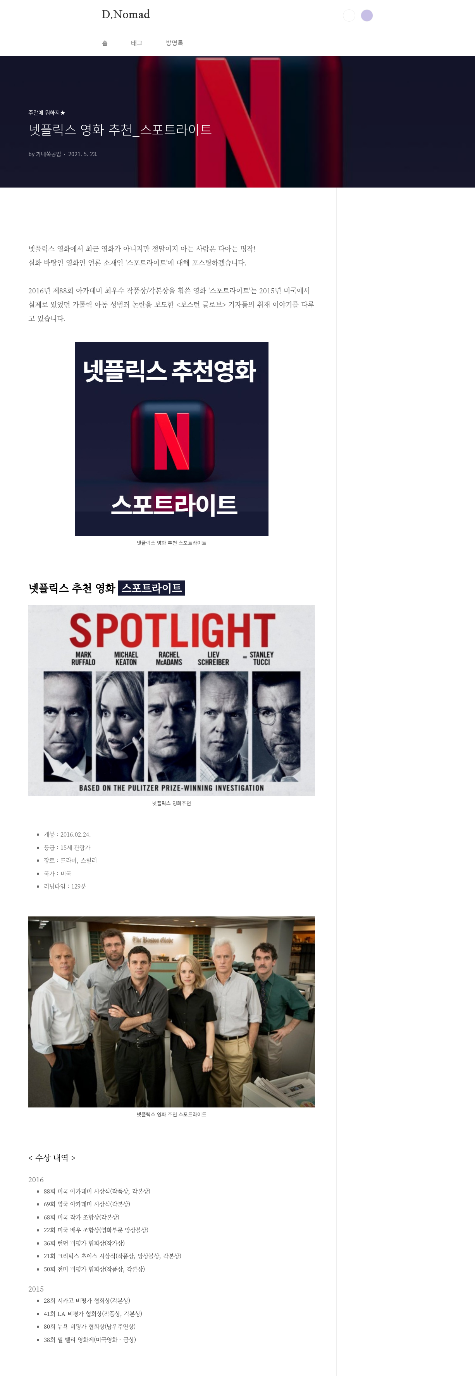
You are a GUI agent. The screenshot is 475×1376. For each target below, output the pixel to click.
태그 (137, 42)
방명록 (174, 42)
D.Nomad (126, 15)
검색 (349, 15)
